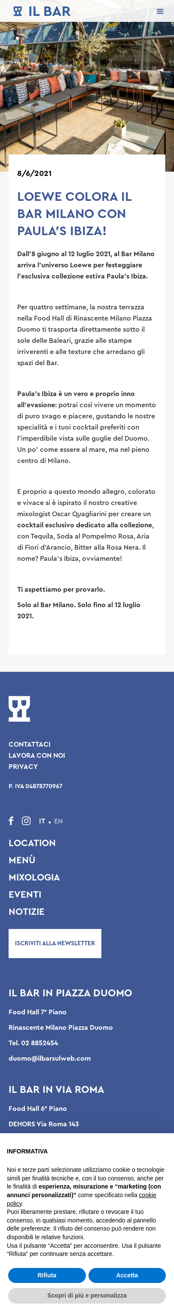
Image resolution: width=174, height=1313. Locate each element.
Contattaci (30, 744)
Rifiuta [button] (46, 1275)
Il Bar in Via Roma (56, 1090)
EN (58, 821)
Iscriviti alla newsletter (55, 944)
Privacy (23, 766)
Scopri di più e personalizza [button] (86, 1295)
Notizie (27, 912)
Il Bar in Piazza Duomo (70, 993)
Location (32, 843)
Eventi (25, 894)
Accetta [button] (127, 1275)
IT (42, 821)
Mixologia (34, 877)
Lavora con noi (37, 755)
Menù (22, 860)
